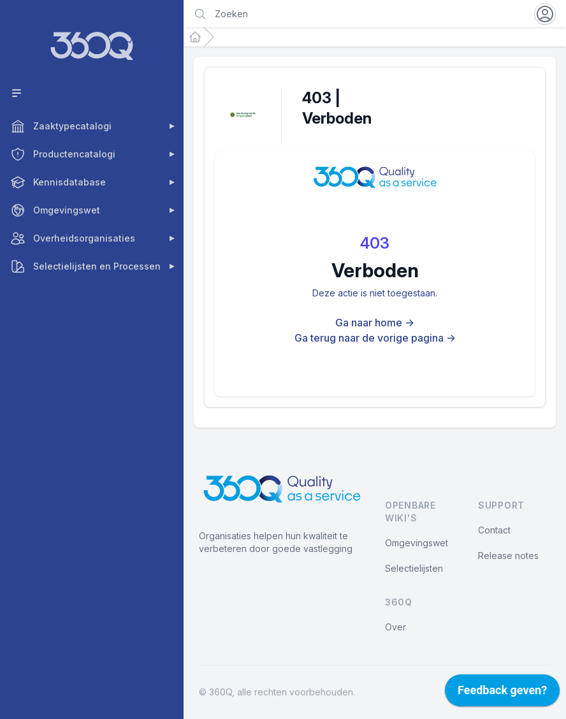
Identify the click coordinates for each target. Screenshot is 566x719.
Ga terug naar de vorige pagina (375, 337)
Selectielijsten (414, 568)
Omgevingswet (416, 542)
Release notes (508, 555)
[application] (502, 693)
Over (395, 626)
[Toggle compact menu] (94, 93)
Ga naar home (374, 322)
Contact (494, 530)
